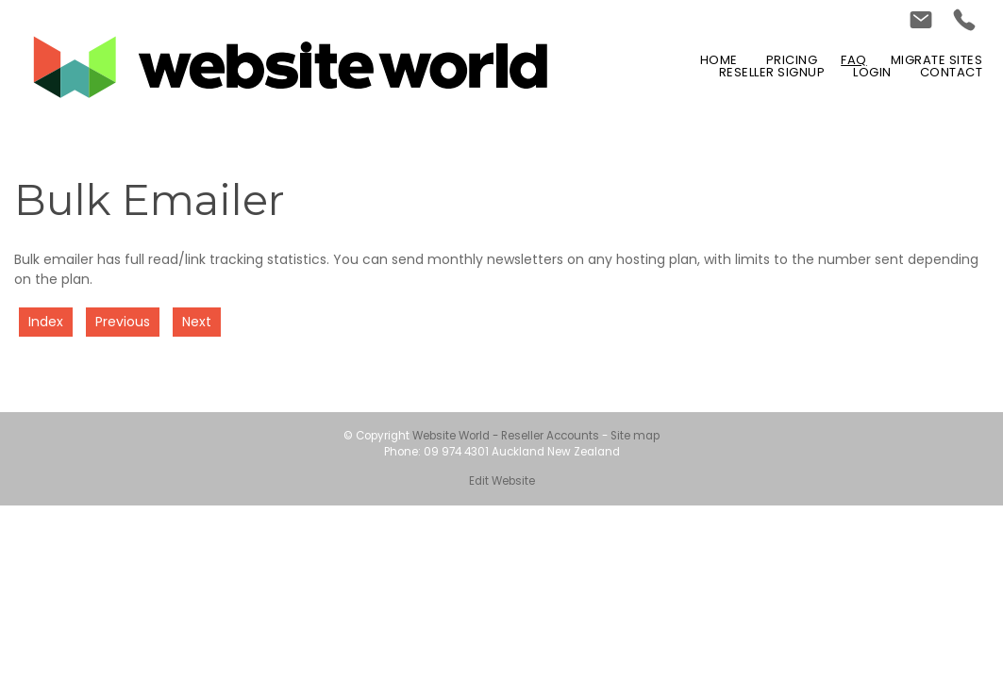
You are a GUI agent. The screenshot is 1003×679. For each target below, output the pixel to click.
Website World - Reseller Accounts (505, 435)
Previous (122, 321)
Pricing (792, 60)
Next (196, 321)
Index (45, 321)
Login (872, 72)
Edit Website (502, 481)
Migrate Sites (937, 60)
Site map (635, 435)
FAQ (854, 60)
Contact (951, 72)
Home (719, 60)
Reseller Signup (772, 72)
